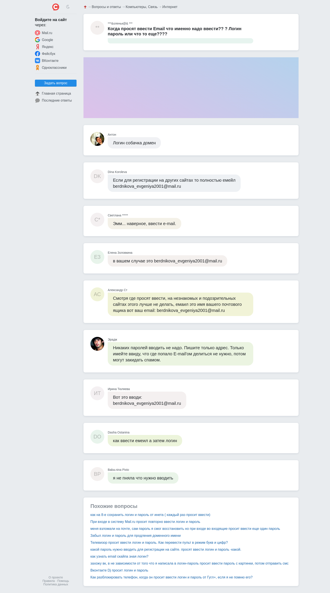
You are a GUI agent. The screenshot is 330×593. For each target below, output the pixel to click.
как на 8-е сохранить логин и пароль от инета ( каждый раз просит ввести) (150, 515)
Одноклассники (51, 67)
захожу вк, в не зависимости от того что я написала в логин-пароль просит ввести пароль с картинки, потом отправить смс (189, 563)
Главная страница (53, 93)
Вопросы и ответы (106, 7)
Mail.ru (43, 32)
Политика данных (55, 584)
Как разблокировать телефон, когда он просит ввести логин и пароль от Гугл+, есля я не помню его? (171, 577)
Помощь (63, 581)
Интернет (170, 7)
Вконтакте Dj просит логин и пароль (119, 570)
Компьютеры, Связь (142, 7)
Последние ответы (53, 100)
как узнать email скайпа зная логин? (119, 556)
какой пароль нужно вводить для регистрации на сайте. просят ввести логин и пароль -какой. (165, 549)
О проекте (56, 577)
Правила (48, 581)
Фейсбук (45, 53)
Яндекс (44, 46)
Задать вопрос (55, 83)
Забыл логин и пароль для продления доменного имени (135, 535)
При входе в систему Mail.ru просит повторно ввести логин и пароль (145, 522)
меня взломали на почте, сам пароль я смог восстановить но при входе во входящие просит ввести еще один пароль (185, 528)
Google (44, 39)
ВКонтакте (47, 60)
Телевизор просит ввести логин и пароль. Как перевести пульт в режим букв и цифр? (159, 542)
